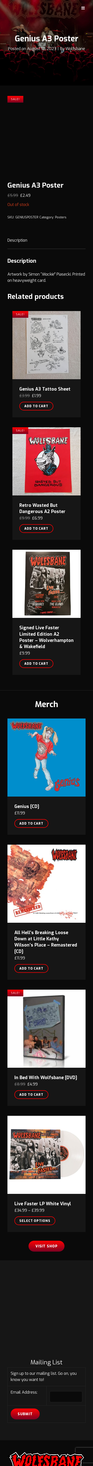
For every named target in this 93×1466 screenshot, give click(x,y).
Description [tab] (17, 168)
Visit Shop (46, 1174)
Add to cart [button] (36, 334)
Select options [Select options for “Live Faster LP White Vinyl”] (34, 1149)
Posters (60, 145)
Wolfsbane (75, 48)
